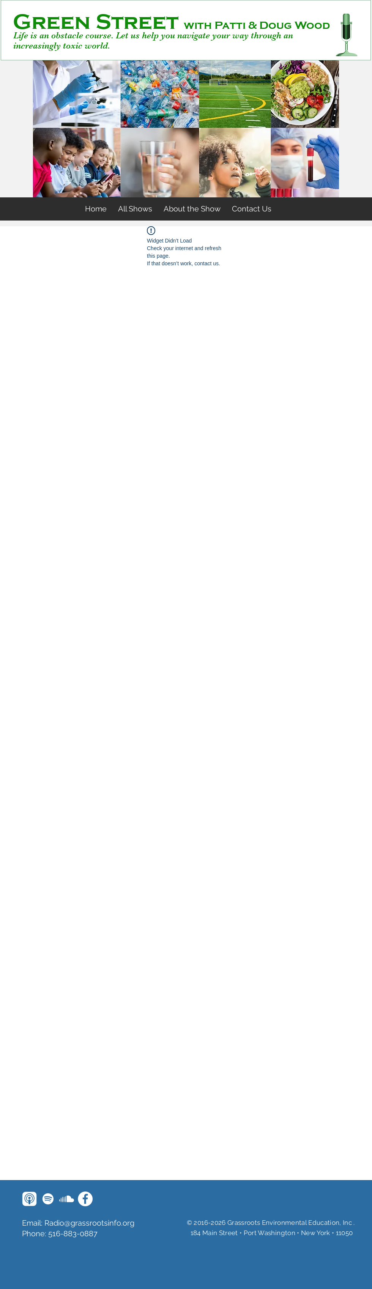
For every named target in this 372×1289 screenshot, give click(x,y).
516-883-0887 (73, 1233)
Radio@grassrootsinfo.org (89, 1223)
